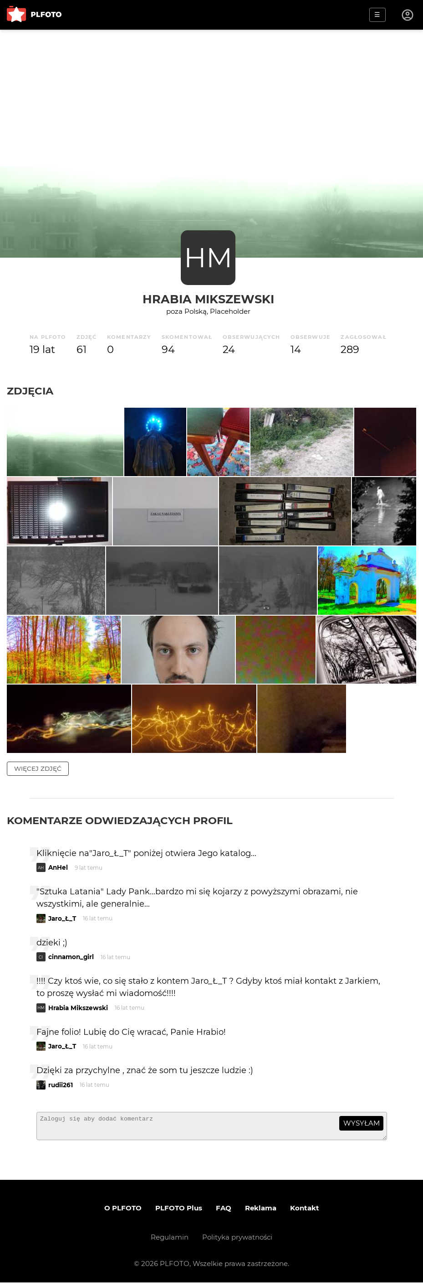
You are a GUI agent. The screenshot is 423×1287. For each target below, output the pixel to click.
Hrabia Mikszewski (208, 299)
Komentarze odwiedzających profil (120, 820)
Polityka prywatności (237, 1241)
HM (208, 257)
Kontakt (304, 1212)
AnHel (58, 868)
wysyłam (361, 1123)
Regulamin (170, 1241)
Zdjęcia (30, 390)
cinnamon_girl (71, 957)
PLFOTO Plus (178, 1212)
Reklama (260, 1212)
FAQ (223, 1212)
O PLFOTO (123, 1212)
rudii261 (60, 1085)
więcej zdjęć (37, 768)
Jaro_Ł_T (62, 919)
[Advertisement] (211, 98)
